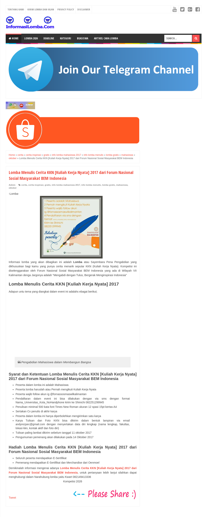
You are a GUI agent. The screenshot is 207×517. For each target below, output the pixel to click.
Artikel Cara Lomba (106, 38)
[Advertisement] (73, 325)
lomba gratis (108, 185)
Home (13, 38)
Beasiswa (82, 38)
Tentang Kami (15, 9)
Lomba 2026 (31, 38)
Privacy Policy (65, 9)
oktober (13, 188)
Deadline (48, 38)
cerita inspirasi (35, 185)
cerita (24, 185)
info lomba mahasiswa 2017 (66, 185)
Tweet (12, 497)
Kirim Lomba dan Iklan (40, 9)
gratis (48, 185)
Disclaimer (83, 9)
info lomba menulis (91, 185)
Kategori (65, 38)
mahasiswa (122, 185)
